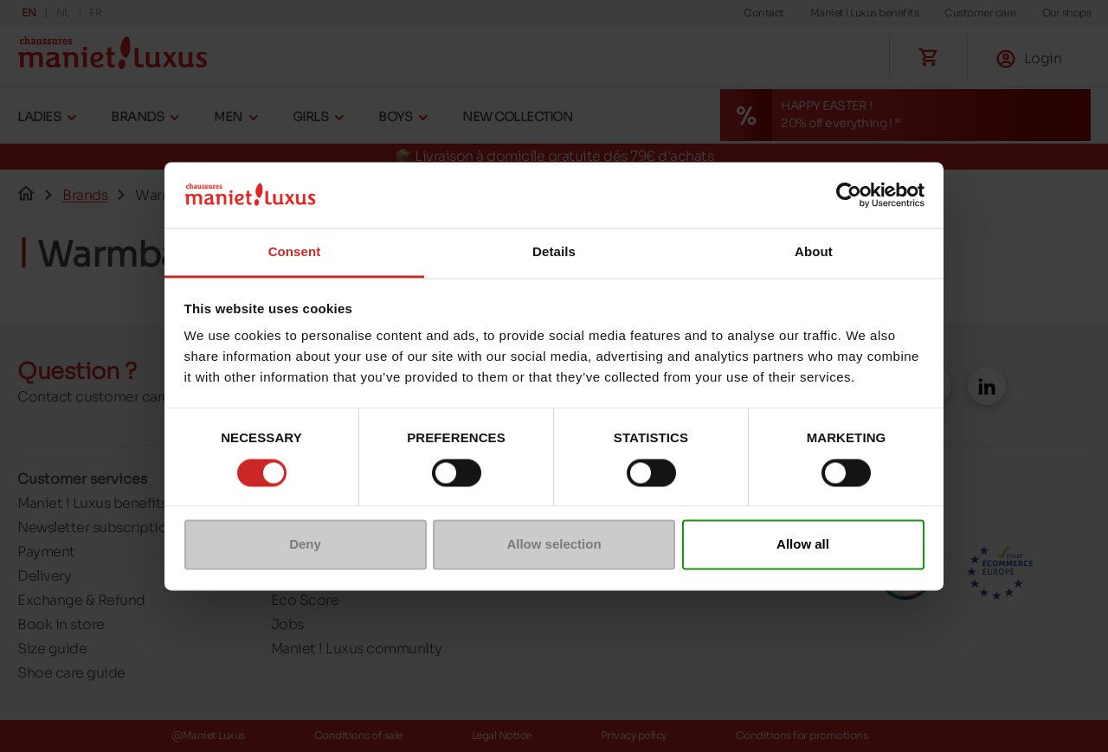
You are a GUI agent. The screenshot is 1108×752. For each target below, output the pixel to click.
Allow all (802, 544)
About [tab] (814, 252)
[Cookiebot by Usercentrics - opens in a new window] (848, 195)
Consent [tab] (294, 252)
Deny (305, 544)
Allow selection (553, 544)
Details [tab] (554, 252)
